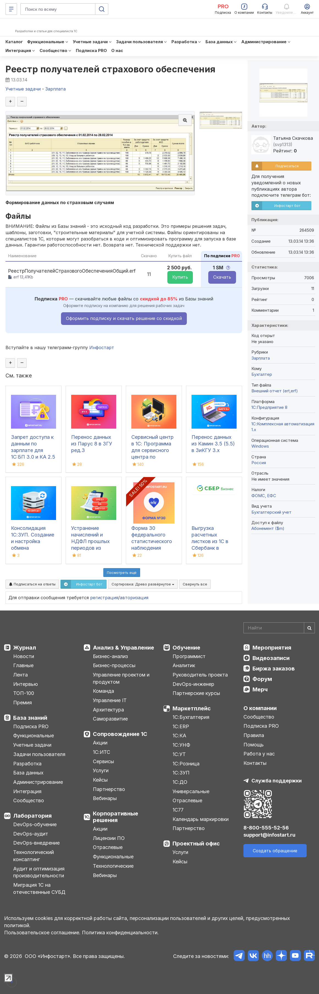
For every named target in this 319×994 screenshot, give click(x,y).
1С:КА (179, 735)
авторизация (134, 597)
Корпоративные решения (115, 816)
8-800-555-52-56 (266, 828)
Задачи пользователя (39, 754)
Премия (22, 702)
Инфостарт (101, 347)
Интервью (25, 684)
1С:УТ (179, 754)
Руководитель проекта (200, 675)
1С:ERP (181, 726)
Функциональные (33, 735)
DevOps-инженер (193, 684)
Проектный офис (196, 843)
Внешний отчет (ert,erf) (274, 390)
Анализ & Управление (123, 647)
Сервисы (103, 761)
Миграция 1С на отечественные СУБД (39, 888)
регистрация (104, 597)
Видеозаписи (271, 658)
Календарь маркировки (201, 819)
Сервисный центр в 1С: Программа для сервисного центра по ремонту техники (152, 450)
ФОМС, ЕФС (263, 495)
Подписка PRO (31, 726)
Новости (23, 656)
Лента (20, 675)
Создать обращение (275, 850)
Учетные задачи (32, 745)
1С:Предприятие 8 (269, 407)
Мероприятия (272, 647)
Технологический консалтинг (33, 855)
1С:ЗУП (181, 773)
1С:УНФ (181, 745)
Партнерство (109, 789)
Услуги (101, 770)
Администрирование (38, 782)
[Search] (279, 627)
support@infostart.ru (269, 835)
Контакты (255, 763)
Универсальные (191, 791)
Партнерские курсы (196, 693)
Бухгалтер (261, 374)
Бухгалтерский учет (271, 512)
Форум (262, 679)
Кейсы (100, 780)
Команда (103, 691)
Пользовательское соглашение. (42, 932)
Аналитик (184, 665)
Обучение (186, 647)
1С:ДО (180, 782)
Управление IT (110, 700)
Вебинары (105, 798)
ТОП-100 (23, 693)
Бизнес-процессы (114, 665)
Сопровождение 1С (120, 734)
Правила (253, 735)
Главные (23, 665)
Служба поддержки (276, 781)
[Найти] (309, 627)
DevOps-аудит (30, 834)
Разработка (27, 763)
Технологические (113, 866)
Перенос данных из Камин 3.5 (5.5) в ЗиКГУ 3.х (213, 443)
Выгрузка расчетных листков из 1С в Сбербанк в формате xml (210, 541)
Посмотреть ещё (122, 572)
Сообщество (28, 800)
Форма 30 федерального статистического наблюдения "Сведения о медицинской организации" (151, 548)
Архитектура (108, 710)
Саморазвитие (110, 719)
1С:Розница (186, 763)
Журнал (24, 647)
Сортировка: (143, 584)
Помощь (253, 744)
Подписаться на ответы (32, 584)
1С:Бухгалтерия (191, 717)
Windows (260, 446)
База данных (28, 773)
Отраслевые (108, 847)
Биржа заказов (274, 668)
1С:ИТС (101, 752)
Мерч (260, 689)
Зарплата (260, 358)
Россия (258, 462)
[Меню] (11, 9)
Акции (100, 743)
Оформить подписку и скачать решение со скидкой (124, 318)
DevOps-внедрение (36, 843)
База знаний (30, 717)
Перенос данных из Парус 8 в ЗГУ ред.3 (91, 443)
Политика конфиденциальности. (120, 932)
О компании (260, 708)
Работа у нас (259, 754)
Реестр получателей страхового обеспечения (110, 69)
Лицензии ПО (109, 838)
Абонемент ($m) (267, 528)
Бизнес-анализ (110, 656)
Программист (189, 656)
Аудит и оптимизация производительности (39, 872)
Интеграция (27, 791)
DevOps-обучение (35, 824)
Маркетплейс (192, 708)
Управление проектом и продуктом (121, 678)
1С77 (178, 810)
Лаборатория (32, 815)
